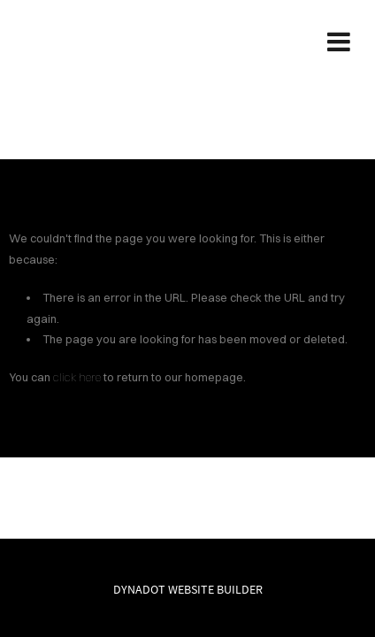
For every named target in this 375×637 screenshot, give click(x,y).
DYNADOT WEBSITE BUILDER (188, 589)
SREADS (187, 41)
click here (77, 377)
